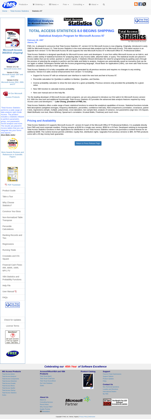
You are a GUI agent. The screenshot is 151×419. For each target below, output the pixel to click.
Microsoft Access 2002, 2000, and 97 (12, 83)
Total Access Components (10, 379)
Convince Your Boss (11, 211)
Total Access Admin (8, 374)
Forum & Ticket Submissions (112, 374)
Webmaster (92, 416)
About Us (43, 400)
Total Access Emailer (9, 383)
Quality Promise (45, 409)
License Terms (12, 326)
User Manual (9, 291)
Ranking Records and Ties (12, 236)
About (93, 4)
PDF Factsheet (14, 185)
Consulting (78, 4)
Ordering (38, 4)
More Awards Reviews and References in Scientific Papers (12, 154)
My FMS (105, 394)
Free (66, 4)
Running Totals (9, 250)
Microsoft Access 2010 (12, 69)
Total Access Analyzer (9, 376)
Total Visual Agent (45, 376)
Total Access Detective (9, 381)
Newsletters (46, 411)
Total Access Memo (8, 386)
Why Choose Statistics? (8, 204)
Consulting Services (46, 402)
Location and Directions (110, 389)
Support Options (108, 376)
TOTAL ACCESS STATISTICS (52, 31)
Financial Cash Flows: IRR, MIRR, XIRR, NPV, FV (12, 268)
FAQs (5, 297)
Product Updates (108, 379)
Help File (6, 285)
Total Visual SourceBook (48, 381)
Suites (4, 395)
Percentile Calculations (8, 227)
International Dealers (109, 391)
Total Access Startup (8, 390)
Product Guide (9, 190)
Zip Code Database (46, 383)
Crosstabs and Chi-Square (11, 257)
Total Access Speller (8, 388)
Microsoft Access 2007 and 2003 (12, 76)
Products (23, 4)
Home (4, 11)
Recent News (44, 404)
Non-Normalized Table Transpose (12, 218)
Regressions (8, 244)
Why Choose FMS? (46, 407)
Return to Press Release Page (88, 143)
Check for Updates (12, 320)
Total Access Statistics (19, 11)
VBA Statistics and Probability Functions (11, 278)
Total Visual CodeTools (47, 378)
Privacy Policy (83, 416)
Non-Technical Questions (111, 387)
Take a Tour (7, 196)
